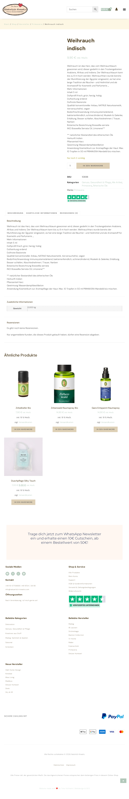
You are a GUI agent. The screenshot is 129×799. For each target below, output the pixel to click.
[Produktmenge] (71, 166)
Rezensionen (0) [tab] (69, 213)
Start (6, 24)
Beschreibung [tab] (15, 213)
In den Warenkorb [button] (23, 429)
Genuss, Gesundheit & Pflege (96, 182)
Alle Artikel (117, 182)
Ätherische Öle (100, 185)
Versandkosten (25, 422)
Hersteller (24, 24)
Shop (14, 24)
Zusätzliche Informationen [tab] (41, 213)
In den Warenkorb (93, 166)
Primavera (37, 24)
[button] (124, 9)
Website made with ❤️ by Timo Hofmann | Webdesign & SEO (64, 788)
